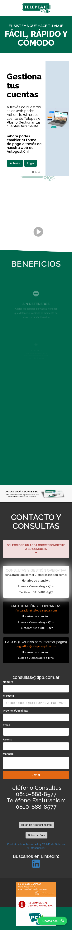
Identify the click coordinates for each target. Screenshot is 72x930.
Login (30, 163)
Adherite (15, 163)
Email (6, 725)
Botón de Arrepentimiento (36, 824)
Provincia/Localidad (15, 710)
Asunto (7, 739)
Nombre (8, 681)
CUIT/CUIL (9, 696)
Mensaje (8, 753)
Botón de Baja (36, 835)
